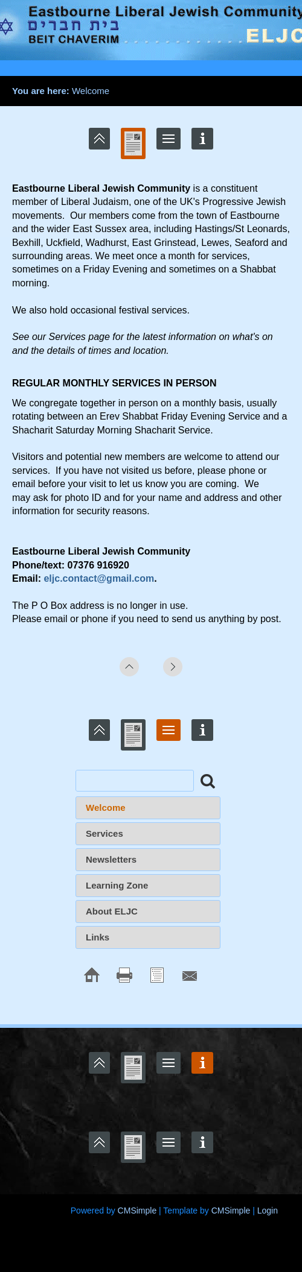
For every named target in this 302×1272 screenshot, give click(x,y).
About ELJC (112, 911)
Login (267, 1210)
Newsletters (111, 859)
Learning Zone (117, 885)
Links (97, 937)
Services (104, 833)
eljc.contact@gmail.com (98, 578)
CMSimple (137, 1210)
